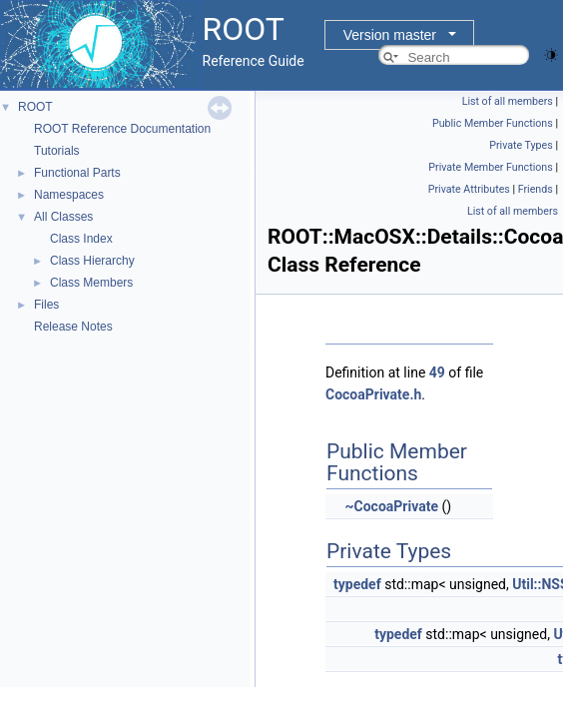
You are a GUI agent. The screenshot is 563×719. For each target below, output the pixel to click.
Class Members (91, 283)
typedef (357, 584)
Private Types (521, 145)
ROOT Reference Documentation (122, 129)
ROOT (35, 107)
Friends (535, 189)
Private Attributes (469, 189)
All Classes (63, 217)
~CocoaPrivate (390, 506)
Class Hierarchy (92, 261)
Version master (389, 35)
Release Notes (73, 327)
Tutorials (57, 151)
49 (437, 372)
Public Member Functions (492, 123)
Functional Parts (77, 173)
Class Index (81, 239)
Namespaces (69, 195)
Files (46, 305)
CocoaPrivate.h (373, 394)
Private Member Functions (490, 167)
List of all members (507, 101)
